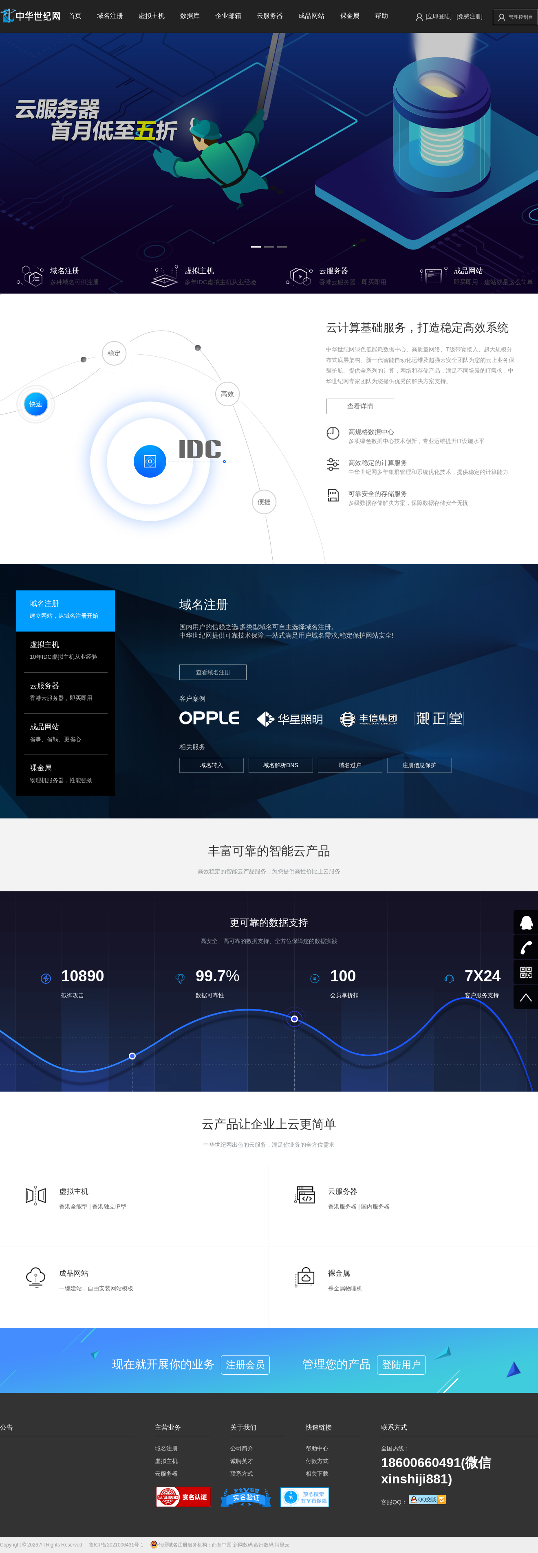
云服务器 (270, 15)
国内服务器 (375, 1206)
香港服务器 (342, 1206)
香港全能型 (73, 1206)
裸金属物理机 (345, 1288)
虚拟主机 (152, 15)
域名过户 (350, 765)
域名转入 (211, 765)
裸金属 (349, 15)
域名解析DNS (280, 765)
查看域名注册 (213, 672)
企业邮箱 (228, 15)
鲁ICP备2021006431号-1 (116, 1545)
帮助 (381, 15)
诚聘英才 (241, 1461)
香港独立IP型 (109, 1206)
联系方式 (241, 1473)
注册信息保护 (419, 765)
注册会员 (245, 1364)
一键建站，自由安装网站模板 (96, 1288)
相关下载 (317, 1473)
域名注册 (110, 15)
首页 (75, 15)
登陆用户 (401, 1364)
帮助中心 (317, 1448)
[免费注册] (469, 16)
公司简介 (241, 1448)
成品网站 (311, 15)
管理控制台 (515, 17)
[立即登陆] (439, 16)
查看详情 (360, 406)
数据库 (190, 15)
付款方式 (317, 1461)
